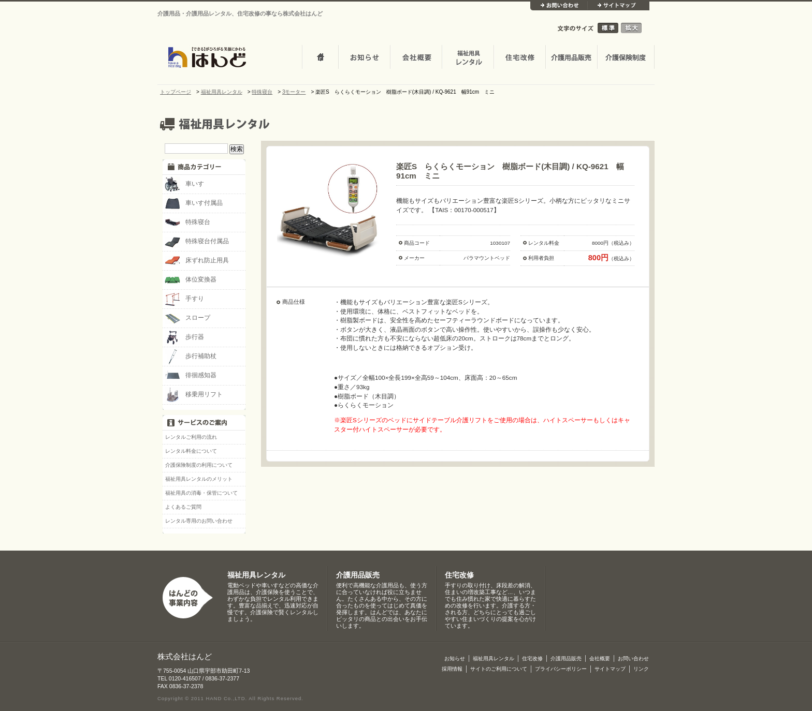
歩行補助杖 (190, 356)
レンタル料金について (191, 451)
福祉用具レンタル (256, 575)
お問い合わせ (558, 6)
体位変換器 (190, 280)
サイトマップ (618, 6)
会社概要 (416, 58)
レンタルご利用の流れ (191, 437)
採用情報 (452, 669)
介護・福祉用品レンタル (468, 58)
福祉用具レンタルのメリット (199, 479)
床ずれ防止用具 (197, 261)
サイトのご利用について (498, 669)
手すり (184, 299)
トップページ (320, 58)
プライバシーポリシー (561, 669)
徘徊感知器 (190, 375)
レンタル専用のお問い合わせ (199, 521)
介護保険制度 (626, 58)
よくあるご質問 (183, 507)
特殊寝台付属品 (197, 241)
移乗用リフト (194, 395)
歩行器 (184, 337)
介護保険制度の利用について (199, 465)
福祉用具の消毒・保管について (201, 493)
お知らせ (364, 58)
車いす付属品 (194, 203)
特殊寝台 (187, 222)
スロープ (187, 318)
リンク (641, 669)
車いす (184, 184)
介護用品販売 (571, 58)
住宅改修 (519, 58)
